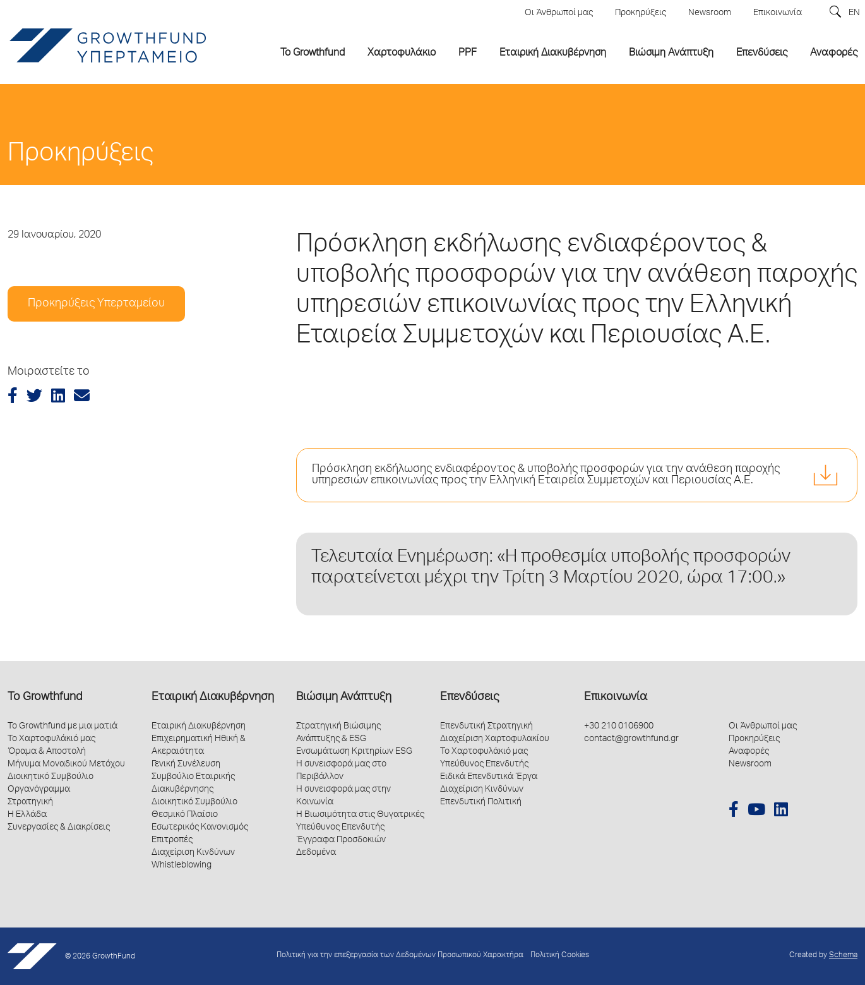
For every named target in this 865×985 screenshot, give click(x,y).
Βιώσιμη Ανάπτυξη (343, 697)
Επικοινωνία (615, 697)
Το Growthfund (45, 697)
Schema (843, 956)
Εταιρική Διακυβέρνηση (213, 697)
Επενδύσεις (469, 697)
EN (854, 13)
